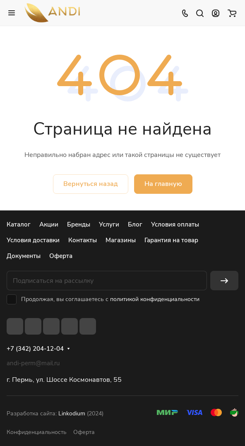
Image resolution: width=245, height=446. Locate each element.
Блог (135, 224)
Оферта (60, 256)
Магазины (121, 240)
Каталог (19, 224)
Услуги (109, 224)
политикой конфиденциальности (154, 299)
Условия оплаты (175, 224)
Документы (24, 256)
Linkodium (71, 413)
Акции (48, 224)
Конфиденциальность (37, 432)
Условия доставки (33, 240)
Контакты (82, 240)
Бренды (78, 224)
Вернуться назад (90, 183)
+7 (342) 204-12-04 (35, 348)
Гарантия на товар (171, 240)
